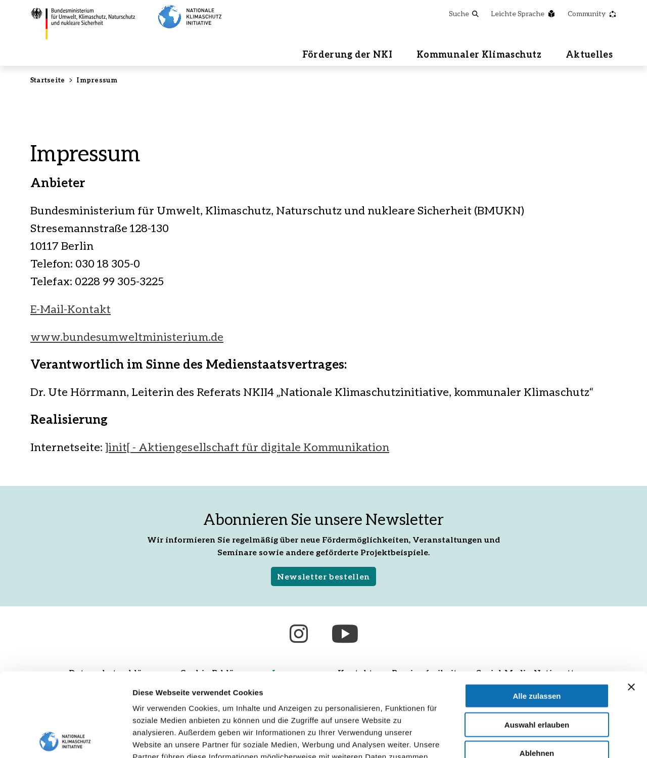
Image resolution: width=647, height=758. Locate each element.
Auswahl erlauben (536, 641)
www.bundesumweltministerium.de (126, 336)
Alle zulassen (537, 612)
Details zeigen (537, 738)
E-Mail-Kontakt (70, 309)
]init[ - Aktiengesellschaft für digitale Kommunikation (247, 447)
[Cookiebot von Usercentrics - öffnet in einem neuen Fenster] (65, 738)
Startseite (47, 80)
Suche (464, 13)
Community (592, 13)
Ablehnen (537, 669)
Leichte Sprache (523, 13)
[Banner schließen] (631, 603)
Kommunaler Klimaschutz (479, 54)
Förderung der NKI (347, 54)
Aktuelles (589, 54)
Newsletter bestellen (323, 576)
